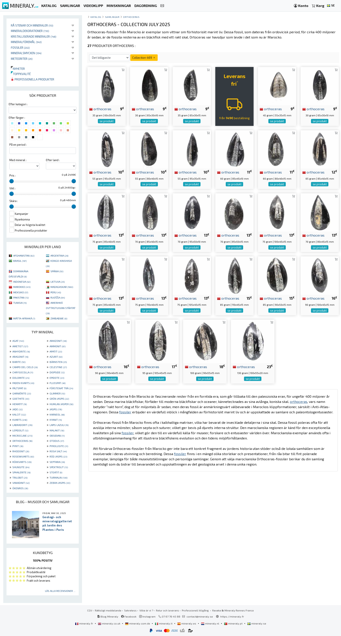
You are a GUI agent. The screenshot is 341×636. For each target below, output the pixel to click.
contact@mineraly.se (200, 616)
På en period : (18, 144)
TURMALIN (58, 477)
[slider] (11, 181)
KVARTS (19, 419)
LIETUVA (57, 281)
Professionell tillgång (195, 610)
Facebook (128, 616)
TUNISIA (20, 302)
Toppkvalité (21, 74)
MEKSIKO (20, 292)
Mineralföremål (26, 42)
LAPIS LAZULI (59, 424)
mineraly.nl (210, 623)
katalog (95, 16)
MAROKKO (21, 286)
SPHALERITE (21, 472)
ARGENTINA (59, 255)
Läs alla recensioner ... (60, 590)
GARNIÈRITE (21, 393)
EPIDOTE (57, 377)
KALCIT (19, 414)
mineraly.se (256, 623)
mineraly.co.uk (109, 623)
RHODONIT (20, 451)
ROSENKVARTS (23, 456)
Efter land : (53, 160)
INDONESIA (21, 281)
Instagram (147, 616)
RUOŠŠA (57, 297)
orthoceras (100, 109)
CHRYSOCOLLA (22, 372)
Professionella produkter (32, 79)
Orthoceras (131, 16)
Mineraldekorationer (30, 31)
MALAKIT (57, 430)
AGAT (18, 340)
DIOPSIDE (57, 372)
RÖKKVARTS (22, 461)
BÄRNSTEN (58, 361)
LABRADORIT (22, 424)
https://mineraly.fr (232, 616)
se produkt (107, 121)
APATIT (56, 351)
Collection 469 (144, 57)
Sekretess (130, 610)
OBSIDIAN (57, 435)
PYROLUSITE (59, 445)
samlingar (112, 16)
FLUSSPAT (57, 382)
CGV (89, 610)
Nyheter (18, 68)
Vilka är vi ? (146, 610)
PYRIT (17, 445)
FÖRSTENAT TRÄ (61, 388)
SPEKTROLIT (59, 467)
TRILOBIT (19, 477)
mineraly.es (187, 623)
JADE (17, 409)
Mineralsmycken (26, 53)
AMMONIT (57, 346)
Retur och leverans (167, 610)
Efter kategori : (18, 104)
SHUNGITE (20, 467)
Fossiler (20, 47)
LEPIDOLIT (20, 430)
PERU (55, 292)
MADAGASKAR (61, 286)
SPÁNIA (56, 271)
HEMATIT (19, 404)
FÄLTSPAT (19, 388)
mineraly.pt (233, 623)
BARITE (18, 361)
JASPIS (56, 409)
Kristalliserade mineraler (33, 36)
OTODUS (57, 440)
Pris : (12, 175)
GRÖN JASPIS (59, 398)
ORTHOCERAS (22, 440)
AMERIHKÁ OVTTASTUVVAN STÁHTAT (60, 308)
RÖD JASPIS (58, 456)
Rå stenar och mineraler (32, 25)
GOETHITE (20, 398)
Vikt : (12, 188)
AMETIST (20, 346)
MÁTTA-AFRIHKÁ (24, 318)
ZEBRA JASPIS (60, 482)
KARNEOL (57, 414)
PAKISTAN (21, 297)
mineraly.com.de (138, 623)
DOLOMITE (20, 377)
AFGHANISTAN (23, 255)
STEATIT (56, 472)
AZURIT (56, 356)
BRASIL (20, 260)
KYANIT (56, 419)
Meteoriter (22, 58)
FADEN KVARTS (23, 382)
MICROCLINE (22, 435)
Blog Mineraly (107, 616)
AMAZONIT (58, 340)
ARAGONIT (20, 356)
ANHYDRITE (21, 351)
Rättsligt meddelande (108, 610)
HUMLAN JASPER (61, 404)
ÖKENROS (20, 488)
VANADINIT (21, 482)
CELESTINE (58, 367)
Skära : (13, 201)
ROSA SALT (58, 451)
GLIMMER (57, 393)
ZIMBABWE (58, 318)
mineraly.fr (84, 623)
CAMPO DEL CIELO (25, 367)
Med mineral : (18, 160)
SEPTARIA (57, 461)
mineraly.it (164, 623)
